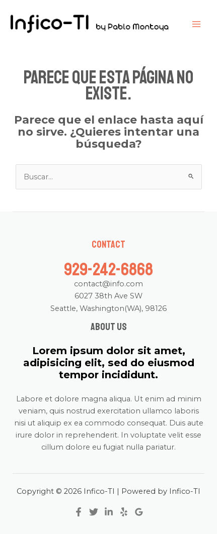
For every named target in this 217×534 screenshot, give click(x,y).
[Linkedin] (108, 511)
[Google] (138, 511)
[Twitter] (93, 511)
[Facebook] (78, 511)
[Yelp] (123, 511)
